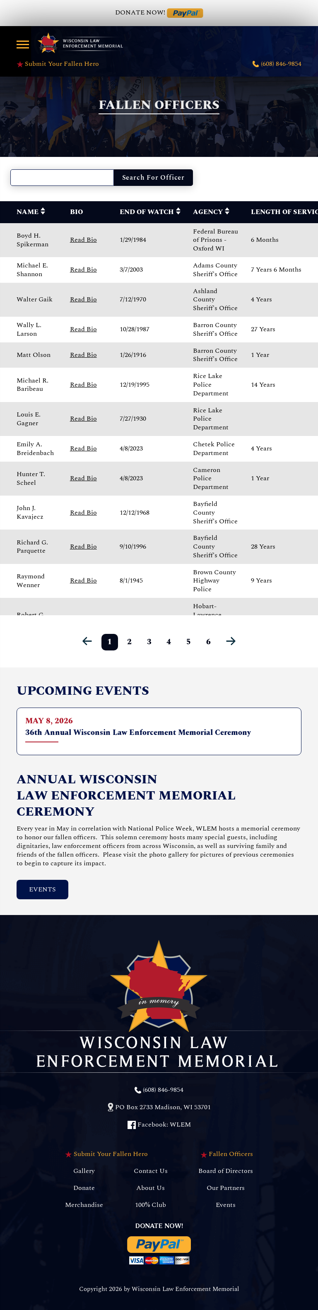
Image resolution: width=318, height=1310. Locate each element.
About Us (150, 1188)
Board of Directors (225, 1171)
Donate (84, 1188)
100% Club (150, 1205)
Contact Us (151, 1171)
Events (42, 889)
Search (153, 178)
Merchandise (84, 1205)
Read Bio (83, 240)
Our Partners (226, 1188)
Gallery (84, 1171)
